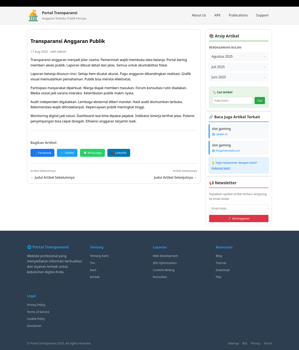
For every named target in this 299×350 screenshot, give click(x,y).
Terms (268, 343)
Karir (93, 270)
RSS (244, 343)
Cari (259, 100)
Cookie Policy (36, 319)
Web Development (165, 256)
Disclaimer (34, 326)
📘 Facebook (42, 153)
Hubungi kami (220, 168)
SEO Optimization (165, 263)
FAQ (218, 277)
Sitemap (233, 343)
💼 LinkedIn (119, 153)
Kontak (94, 277)
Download (223, 270)
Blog (219, 256)
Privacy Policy (36, 305)
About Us (199, 15)
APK (217, 15)
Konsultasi (160, 277)
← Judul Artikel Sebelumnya (53, 177)
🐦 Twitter (67, 153)
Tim (92, 263)
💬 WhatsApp (92, 153)
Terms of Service (38, 312)
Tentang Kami (99, 256)
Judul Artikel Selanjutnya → (175, 177)
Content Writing (163, 270)
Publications (238, 15)
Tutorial (221, 263)
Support (262, 15)
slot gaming (221, 128)
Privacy (255, 343)
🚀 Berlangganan (239, 218)
